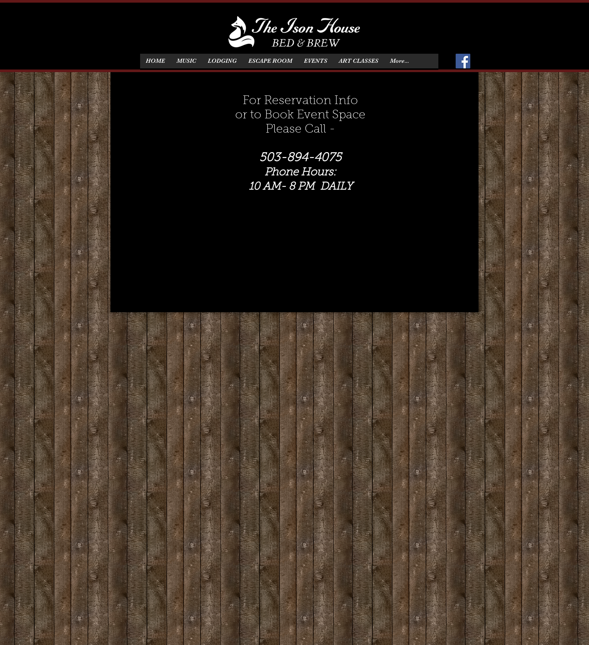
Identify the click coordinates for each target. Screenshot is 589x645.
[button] (222, 61)
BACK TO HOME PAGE (392, 295)
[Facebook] (463, 61)
